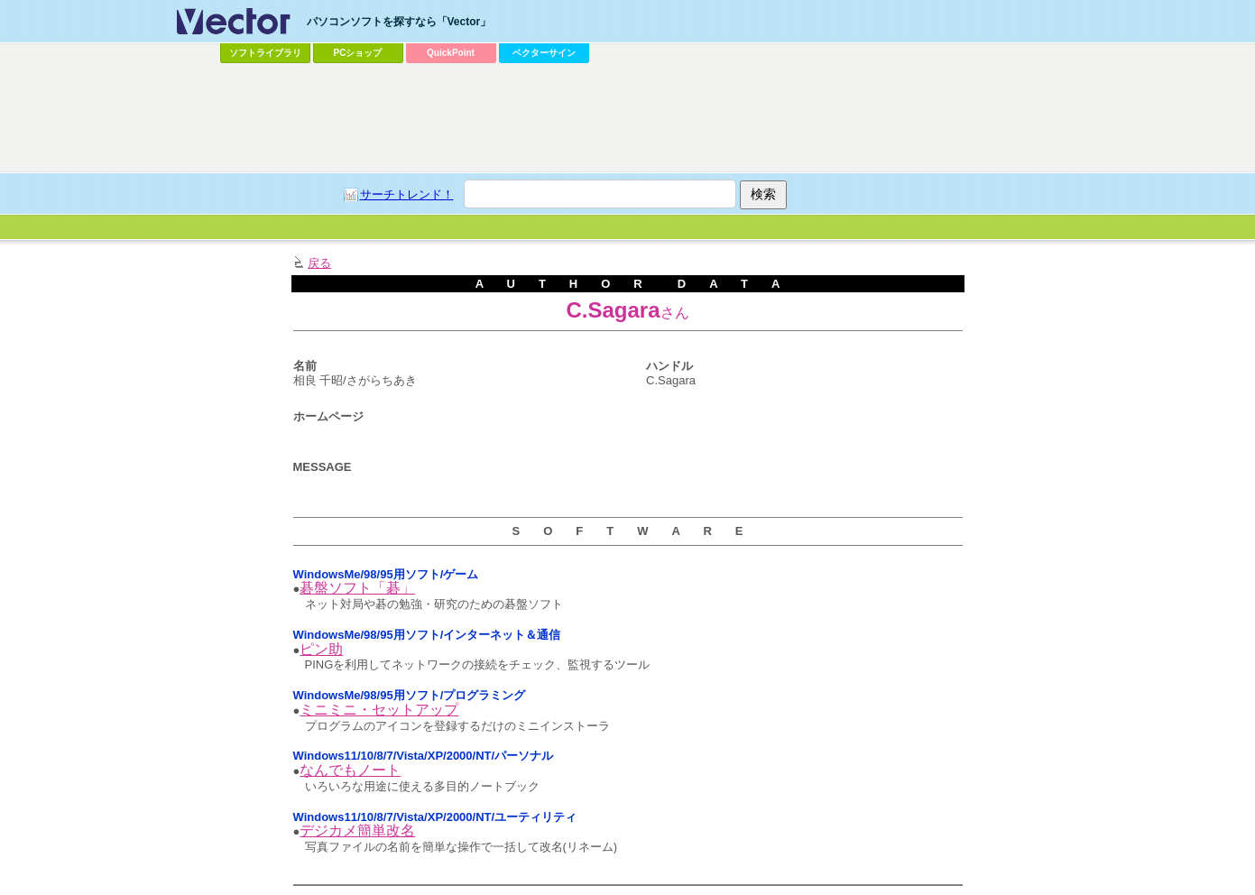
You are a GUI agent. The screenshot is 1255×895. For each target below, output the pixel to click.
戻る (319, 263)
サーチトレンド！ (407, 194)
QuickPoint (451, 53)
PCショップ (358, 53)
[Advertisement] (628, 118)
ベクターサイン (544, 53)
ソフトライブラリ (265, 53)
